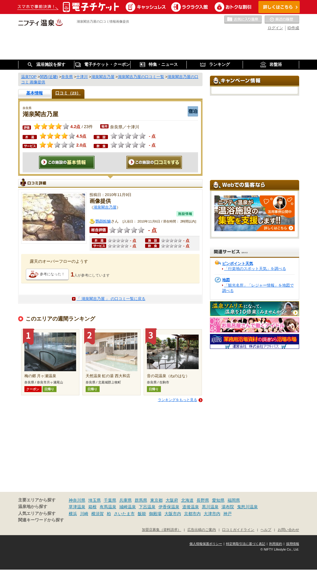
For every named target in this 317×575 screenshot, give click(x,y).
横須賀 (97, 513)
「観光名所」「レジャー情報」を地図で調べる (258, 288)
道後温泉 (190, 506)
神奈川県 (77, 500)
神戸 (227, 513)
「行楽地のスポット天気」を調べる (255, 268)
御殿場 (155, 513)
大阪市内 (172, 513)
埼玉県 (94, 500)
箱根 (92, 506)
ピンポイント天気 (237, 263)
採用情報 (292, 544)
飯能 (142, 513)
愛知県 (218, 500)
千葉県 (110, 500)
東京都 (156, 500)
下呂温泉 (147, 506)
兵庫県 (125, 500)
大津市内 (212, 513)
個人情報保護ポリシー (205, 544)
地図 (226, 280)
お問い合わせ (288, 530)
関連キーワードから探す (41, 520)
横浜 (73, 513)
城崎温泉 (127, 506)
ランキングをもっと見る (177, 400)
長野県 (203, 500)
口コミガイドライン (238, 530)
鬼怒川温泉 (247, 506)
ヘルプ (265, 530)
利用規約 (275, 544)
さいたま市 (124, 513)
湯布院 (228, 506)
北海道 (187, 500)
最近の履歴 (282, 19)
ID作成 (293, 28)
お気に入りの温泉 (243, 19)
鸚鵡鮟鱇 (103, 221)
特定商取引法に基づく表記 (245, 544)
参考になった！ (52, 274)
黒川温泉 (210, 506)
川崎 (84, 513)
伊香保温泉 (168, 506)
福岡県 (233, 500)
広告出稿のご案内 (201, 530)
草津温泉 (77, 506)
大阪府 (172, 500)
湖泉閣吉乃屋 (105, 207)
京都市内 (192, 513)
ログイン (275, 28)
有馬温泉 (108, 506)
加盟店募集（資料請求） (161, 530)
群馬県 (141, 500)
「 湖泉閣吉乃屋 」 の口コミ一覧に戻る (110, 298)
